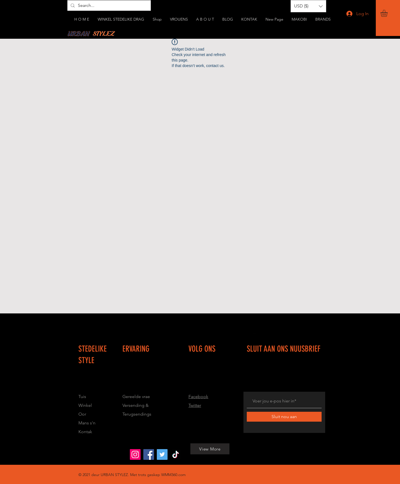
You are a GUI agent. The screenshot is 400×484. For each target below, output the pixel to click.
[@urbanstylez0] (175, 454)
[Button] (158, 378)
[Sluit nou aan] (284, 417)
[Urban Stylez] (148, 454)
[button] (388, 13)
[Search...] (108, 5)
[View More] (76, 454)
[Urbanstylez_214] (135, 454)
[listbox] (308, 6)
